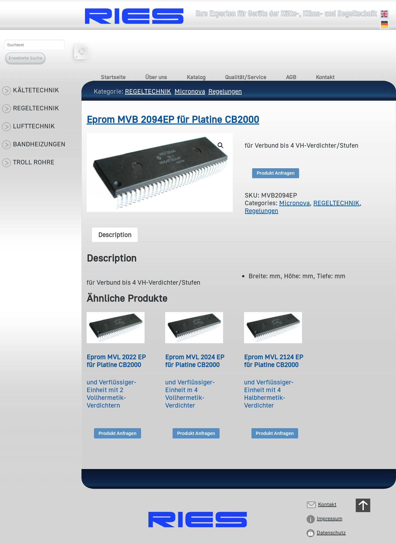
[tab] (114, 234)
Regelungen (261, 210)
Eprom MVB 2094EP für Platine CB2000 (173, 119)
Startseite (113, 77)
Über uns (156, 77)
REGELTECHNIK (336, 203)
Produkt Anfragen (276, 173)
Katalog (196, 77)
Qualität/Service (245, 77)
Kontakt (325, 77)
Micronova (294, 203)
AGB (291, 77)
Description (114, 234)
